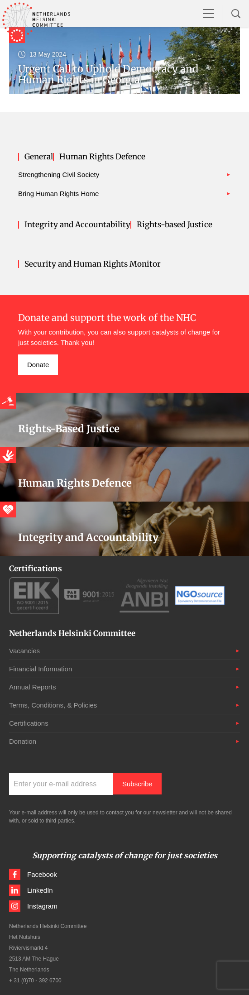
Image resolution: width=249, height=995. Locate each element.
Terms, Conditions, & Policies (53, 705)
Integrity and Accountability (77, 225)
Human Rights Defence (102, 157)
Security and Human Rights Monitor (92, 264)
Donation (22, 741)
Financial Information (40, 669)
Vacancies (24, 651)
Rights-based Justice (174, 225)
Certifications (28, 723)
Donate (38, 364)
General (38, 157)
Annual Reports (32, 687)
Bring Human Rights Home (58, 193)
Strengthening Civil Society (58, 174)
